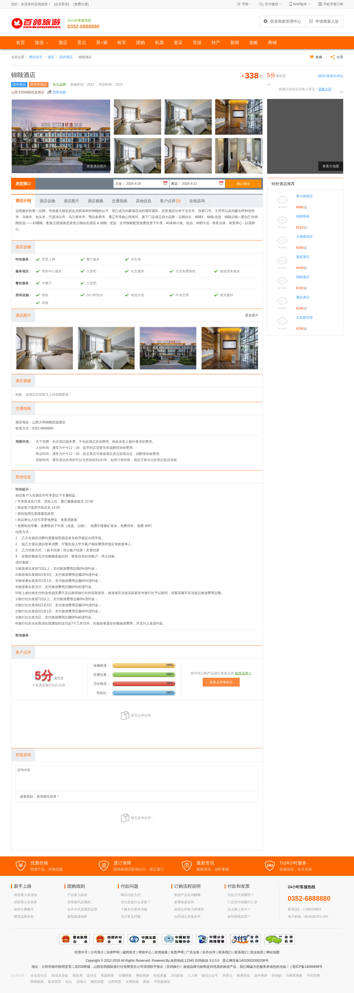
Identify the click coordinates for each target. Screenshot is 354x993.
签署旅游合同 (184, 902)
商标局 (77, 975)
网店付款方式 (131, 895)
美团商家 (107, 975)
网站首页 (35, 57)
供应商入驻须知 (25, 895)
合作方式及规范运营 (82, 909)
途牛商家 (260, 975)
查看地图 (59, 92)
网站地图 (273, 952)
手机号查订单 (333, 4)
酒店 (51, 57)
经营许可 (81, 952)
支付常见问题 (131, 916)
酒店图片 (71, 201)
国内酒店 (66, 57)
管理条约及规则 (79, 902)
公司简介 (97, 952)
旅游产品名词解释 (187, 895)
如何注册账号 (24, 909)
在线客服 (160, 975)
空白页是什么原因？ (136, 902)
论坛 (68, 982)
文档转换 (132, 982)
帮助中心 (145, 952)
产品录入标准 (77, 895)
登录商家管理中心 (282, 21)
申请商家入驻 (323, 21)
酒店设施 (47, 201)
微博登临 (243, 975)
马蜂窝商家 (294, 975)
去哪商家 (125, 975)
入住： (120, 184)
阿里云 (227, 975)
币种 (245, 4)
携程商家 (142, 975)
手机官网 (313, 975)
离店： (176, 184)
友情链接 (161, 952)
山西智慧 (114, 982)
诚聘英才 (129, 952)
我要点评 (325, 89)
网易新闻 (37, 982)
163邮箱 (177, 975)
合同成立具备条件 (187, 916)
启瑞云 (81, 982)
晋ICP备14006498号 (306, 967)
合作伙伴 (209, 952)
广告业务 (193, 952)
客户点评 (170, 201)
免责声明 (177, 952)
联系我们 (225, 952)
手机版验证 (162, 982)
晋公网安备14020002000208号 (245, 961)
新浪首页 (54, 982)
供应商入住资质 (25, 902)
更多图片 (252, 315)
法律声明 (113, 952)
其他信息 (143, 201)
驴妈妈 (277, 975)
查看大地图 (330, 166)
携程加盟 (97, 982)
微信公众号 (209, 975)
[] (61, 4)
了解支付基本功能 (134, 909)
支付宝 (92, 975)
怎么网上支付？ (239, 909)
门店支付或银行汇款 (242, 902)
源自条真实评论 (330, 76)
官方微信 (271, 4)
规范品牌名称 (24, 916)
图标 (146, 982)
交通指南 (119, 201)
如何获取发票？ (239, 916)
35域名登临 (59, 975)
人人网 (192, 975)
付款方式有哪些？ (241, 895)
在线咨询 (197, 201)
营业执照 (256, 952)
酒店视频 (95, 201)
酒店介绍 (23, 200)
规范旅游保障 (77, 916)
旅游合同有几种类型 (189, 909)
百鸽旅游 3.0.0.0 (207, 961)
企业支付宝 (38, 975)
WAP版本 (300, 4)
